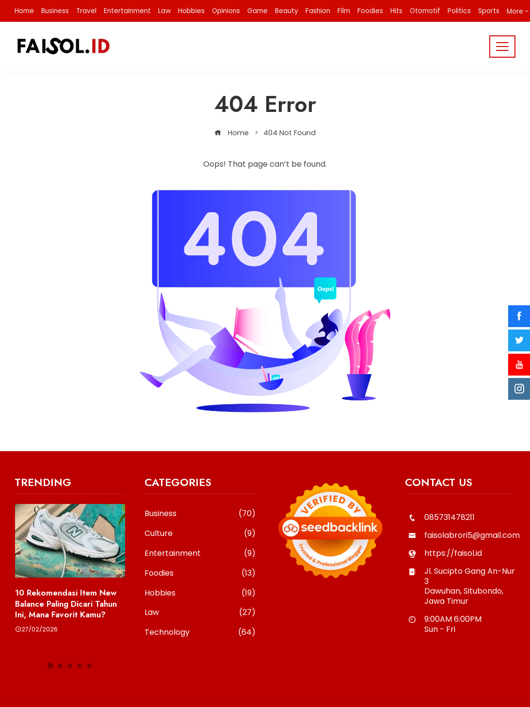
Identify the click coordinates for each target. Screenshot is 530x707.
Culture (200, 534)
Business (200, 514)
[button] (51, 666)
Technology (200, 633)
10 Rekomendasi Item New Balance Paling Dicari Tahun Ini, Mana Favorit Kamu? (66, 603)
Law (200, 613)
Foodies (200, 573)
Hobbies (200, 593)
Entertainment (200, 554)
